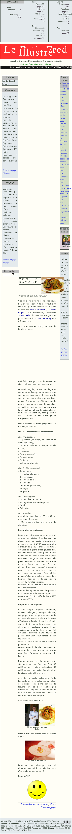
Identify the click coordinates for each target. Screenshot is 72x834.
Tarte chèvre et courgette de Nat (64, 110)
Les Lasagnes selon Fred (64, 178)
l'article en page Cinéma (64, 352)
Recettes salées (65, 84)
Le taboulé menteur (63, 150)
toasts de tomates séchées (64, 92)
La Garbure (63, 131)
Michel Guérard (37, 310)
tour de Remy (44, 318)
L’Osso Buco (63, 221)
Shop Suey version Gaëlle (63, 122)
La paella (62, 201)
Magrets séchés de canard (64, 159)
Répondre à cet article (34, 804)
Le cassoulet (64, 215)
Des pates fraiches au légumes (64, 194)
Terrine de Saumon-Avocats (63, 140)
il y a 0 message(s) (48, 806)
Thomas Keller (25, 315)
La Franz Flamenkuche (65, 186)
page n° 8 (40, 7)
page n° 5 (65, 16)
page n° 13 (40, 38)
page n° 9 (40, 11)
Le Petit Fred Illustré (36, 51)
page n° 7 (65, 33)
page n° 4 (65, 12)
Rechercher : (10, 271)
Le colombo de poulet (64, 100)
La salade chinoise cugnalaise (64, 209)
